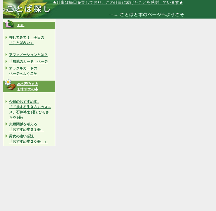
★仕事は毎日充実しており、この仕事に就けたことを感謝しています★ (118, 2)
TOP (20, 25)
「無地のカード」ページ (28, 61)
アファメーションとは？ (28, 55)
